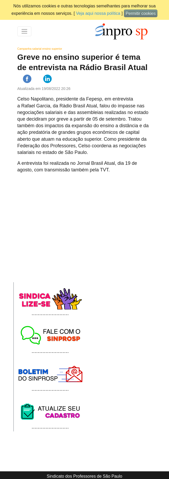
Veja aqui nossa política (98, 13)
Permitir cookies (141, 13)
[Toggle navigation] (24, 31)
